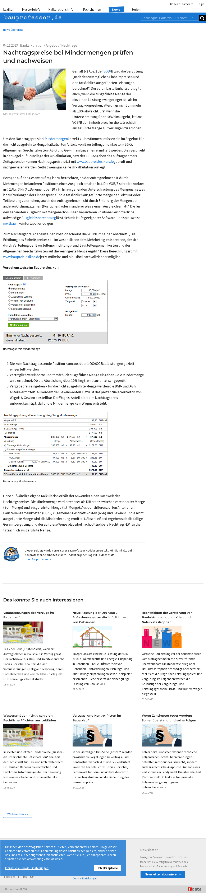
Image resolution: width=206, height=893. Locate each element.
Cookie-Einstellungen (85, 878)
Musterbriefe (31, 9)
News (116, 9)
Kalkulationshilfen (61, 9)
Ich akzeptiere (108, 868)
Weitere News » (17, 814)
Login (201, 4)
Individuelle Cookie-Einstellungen (27, 868)
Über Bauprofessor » (38, 559)
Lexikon (8, 9)
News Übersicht (13, 30)
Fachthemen (92, 9)
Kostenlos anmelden (181, 4)
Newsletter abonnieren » (163, 874)
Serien (136, 9)
